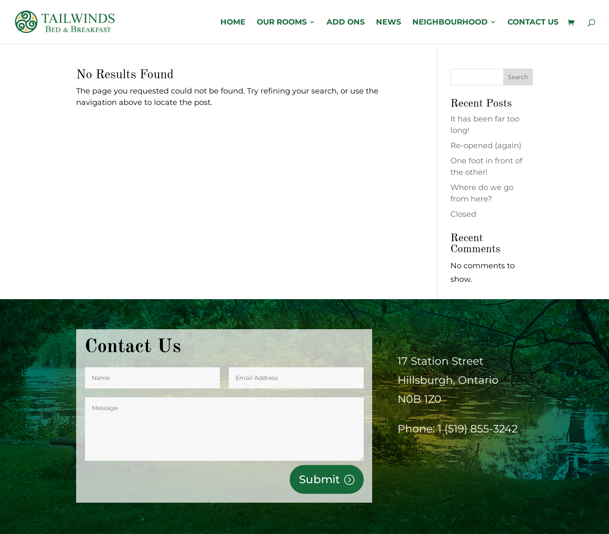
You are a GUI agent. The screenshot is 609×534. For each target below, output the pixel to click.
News (388, 23)
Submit (319, 479)
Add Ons (345, 23)
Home (232, 23)
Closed (463, 214)
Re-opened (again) (485, 145)
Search (518, 77)
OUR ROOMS (282, 23)
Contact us (533, 23)
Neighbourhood (450, 23)
